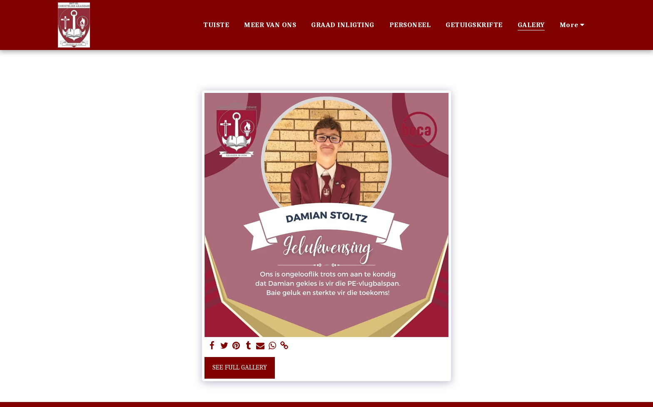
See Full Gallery (239, 367)
